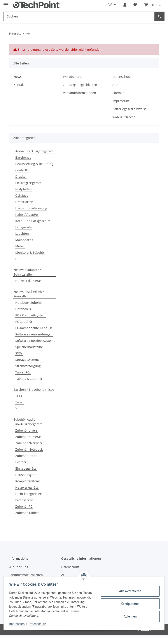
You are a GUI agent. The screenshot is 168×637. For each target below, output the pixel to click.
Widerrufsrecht (123, 117)
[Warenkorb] (152, 4)
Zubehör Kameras (28, 437)
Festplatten (23, 189)
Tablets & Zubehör (28, 379)
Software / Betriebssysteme (35, 340)
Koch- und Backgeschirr (32, 221)
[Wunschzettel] (135, 4)
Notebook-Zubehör (29, 302)
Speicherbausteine (29, 347)
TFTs (18, 396)
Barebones (23, 157)
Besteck (20, 462)
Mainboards (24, 240)
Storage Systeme (27, 360)
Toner (19, 402)
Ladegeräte (23, 227)
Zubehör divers (26, 430)
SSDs (19, 353)
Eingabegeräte (26, 468)
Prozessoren (24, 500)
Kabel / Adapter (26, 214)
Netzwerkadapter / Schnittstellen (27, 272)
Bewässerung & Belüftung (34, 164)
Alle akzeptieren (128, 591)
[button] (125, 4)
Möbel (19, 246)
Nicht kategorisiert (28, 494)
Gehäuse (21, 195)
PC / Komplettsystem (30, 315)
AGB (115, 85)
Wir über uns (72, 77)
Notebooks (23, 309)
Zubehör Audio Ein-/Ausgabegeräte (28, 421)
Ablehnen (128, 616)
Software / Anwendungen (33, 334)
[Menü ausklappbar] (6, 2)
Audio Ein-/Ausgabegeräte (34, 151)
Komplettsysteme (28, 481)
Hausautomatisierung (31, 208)
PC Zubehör (23, 321)
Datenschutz (38, 624)
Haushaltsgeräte (27, 475)
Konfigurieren (128, 604)
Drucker (21, 176)
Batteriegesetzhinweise (129, 109)
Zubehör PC (23, 506)
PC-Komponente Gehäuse (34, 328)
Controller (22, 170)
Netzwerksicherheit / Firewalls (29, 294)
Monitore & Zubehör (30, 252)
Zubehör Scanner (28, 456)
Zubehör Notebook (29, 449)
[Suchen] (79, 16)
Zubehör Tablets (27, 513)
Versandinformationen (79, 93)
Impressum (18, 624)
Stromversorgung (28, 366)
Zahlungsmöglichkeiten (80, 85)
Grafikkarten (24, 202)
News (18, 77)
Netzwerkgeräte (26, 487)
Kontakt (19, 85)
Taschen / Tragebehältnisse (34, 389)
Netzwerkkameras (28, 281)
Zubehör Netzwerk (28, 443)
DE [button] (110, 4)
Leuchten (22, 233)
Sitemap (118, 93)
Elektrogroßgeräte (28, 183)
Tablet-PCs (23, 372)
